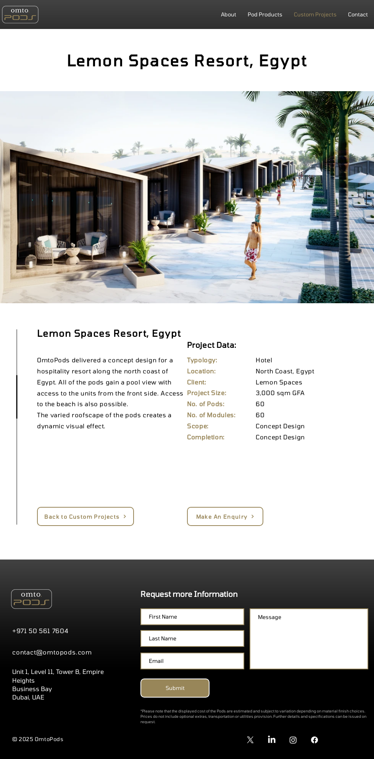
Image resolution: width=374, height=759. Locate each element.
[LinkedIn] (271, 740)
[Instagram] (293, 740)
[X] (250, 740)
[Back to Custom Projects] (85, 516)
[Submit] (175, 688)
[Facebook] (314, 740)
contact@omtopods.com (52, 652)
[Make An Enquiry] (225, 516)
